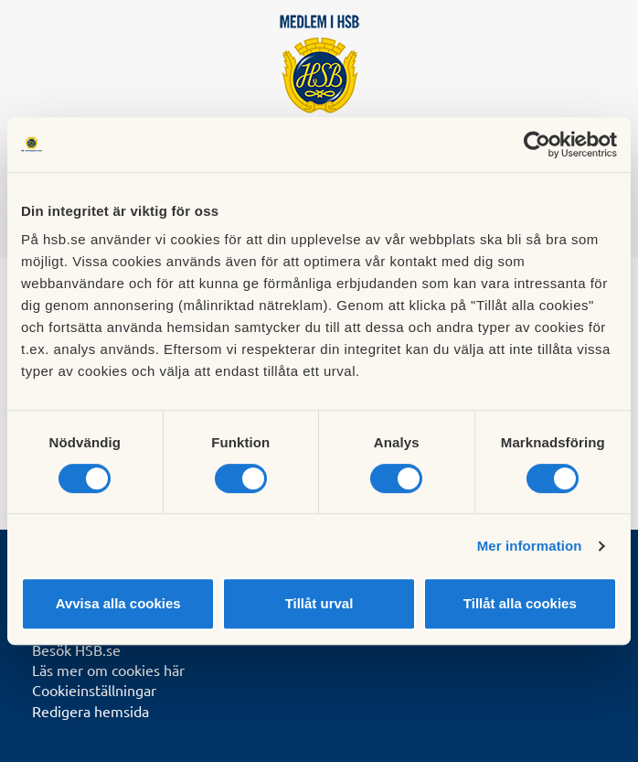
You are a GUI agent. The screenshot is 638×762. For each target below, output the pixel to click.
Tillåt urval (319, 603)
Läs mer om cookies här (108, 669)
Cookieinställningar (94, 690)
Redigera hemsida (90, 711)
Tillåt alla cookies (520, 603)
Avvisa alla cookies (118, 603)
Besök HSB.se (76, 649)
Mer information (529, 545)
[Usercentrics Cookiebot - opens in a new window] (537, 144)
